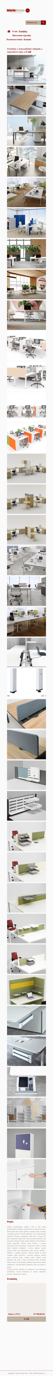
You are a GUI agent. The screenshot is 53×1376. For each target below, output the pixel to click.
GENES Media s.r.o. (39, 1373)
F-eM (26, 1319)
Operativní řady (15, 52)
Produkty (11, 49)
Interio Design (20, 1373)
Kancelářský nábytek (30, 49)
